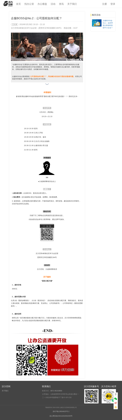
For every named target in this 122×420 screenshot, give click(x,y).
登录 (112, 4)
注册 (104, 4)
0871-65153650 (56, 391)
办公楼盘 (42, 4)
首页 (18, 4)
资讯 (61, 4)
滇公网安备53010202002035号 (60, 416)
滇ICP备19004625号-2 (61, 411)
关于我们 (72, 4)
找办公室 (29, 4)
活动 (53, 4)
